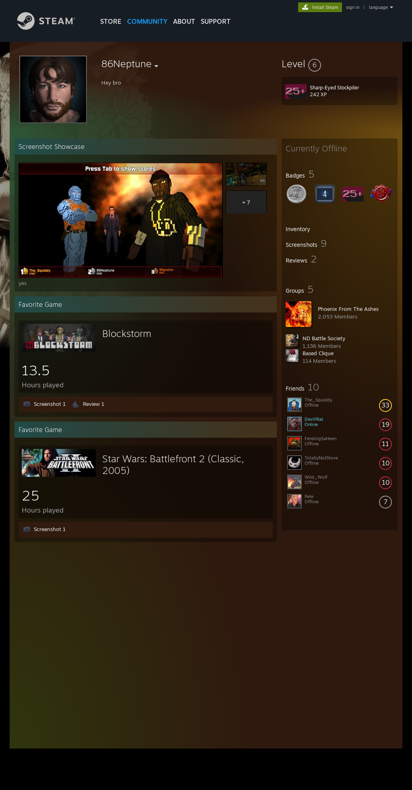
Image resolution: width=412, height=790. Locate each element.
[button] (340, 64)
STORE (111, 21)
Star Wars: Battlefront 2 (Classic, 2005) (173, 464)
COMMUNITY (147, 21)
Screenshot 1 (50, 404)
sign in (352, 7)
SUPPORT (216, 21)
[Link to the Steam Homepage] (52, 27)
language (378, 7)
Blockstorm (126, 333)
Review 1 (93, 404)
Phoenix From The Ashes (348, 309)
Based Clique (318, 353)
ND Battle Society (324, 338)
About (184, 21)
